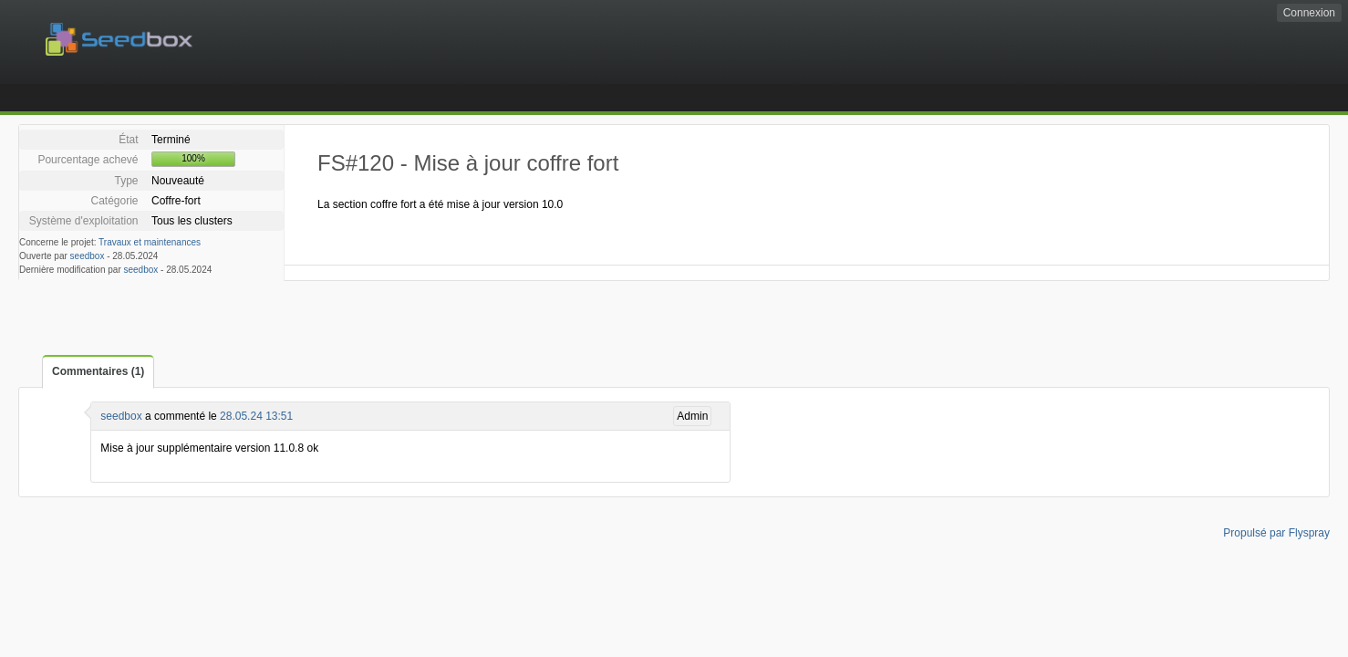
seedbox (87, 256)
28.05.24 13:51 (256, 416)
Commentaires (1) (98, 371)
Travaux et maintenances (150, 242)
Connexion (1309, 12)
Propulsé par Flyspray (1276, 533)
